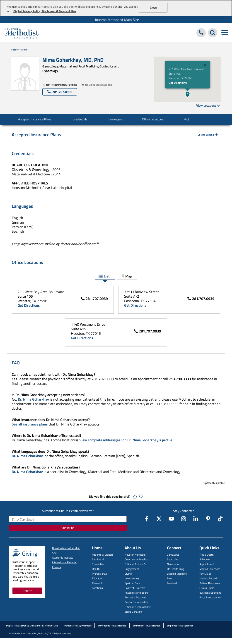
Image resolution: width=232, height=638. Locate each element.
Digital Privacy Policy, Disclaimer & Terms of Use (32, 625)
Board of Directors (135, 588)
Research (97, 583)
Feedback (172, 583)
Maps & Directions (209, 569)
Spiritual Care (132, 583)
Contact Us (173, 554)
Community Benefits (136, 559)
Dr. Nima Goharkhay (33, 399)
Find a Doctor (206, 554)
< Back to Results (19, 49)
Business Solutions (210, 592)
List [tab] (104, 276)
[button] (187, 94)
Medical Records (208, 578)
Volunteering (132, 578)
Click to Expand (208, 134)
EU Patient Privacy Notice (146, 625)
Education (97, 578)
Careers (56, 567)
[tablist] (116, 276)
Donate (27, 590)
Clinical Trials (206, 588)
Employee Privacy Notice (180, 625)
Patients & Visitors (103, 554)
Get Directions (178, 82)
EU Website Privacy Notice (112, 625)
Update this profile (214, 483)
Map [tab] (126, 276)
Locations (97, 588)
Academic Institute (62, 557)
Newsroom (173, 564)
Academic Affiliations (137, 592)
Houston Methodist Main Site (116, 19)
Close (153, 7)
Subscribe (67, 527)
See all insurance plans (30, 424)
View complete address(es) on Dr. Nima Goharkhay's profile (125, 440)
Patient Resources (209, 583)
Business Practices (135, 597)
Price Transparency (210, 597)
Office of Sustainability (138, 607)
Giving (128, 573)
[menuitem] (116, 19)
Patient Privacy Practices (78, 625)
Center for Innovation (136, 602)
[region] (116, 8)
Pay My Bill (205, 573)
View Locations (208, 105)
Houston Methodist (135, 554)
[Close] (205, 65)
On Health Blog (175, 569)
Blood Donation (133, 611)
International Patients (64, 562)
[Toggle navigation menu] (225, 32)
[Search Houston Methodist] (212, 32)
